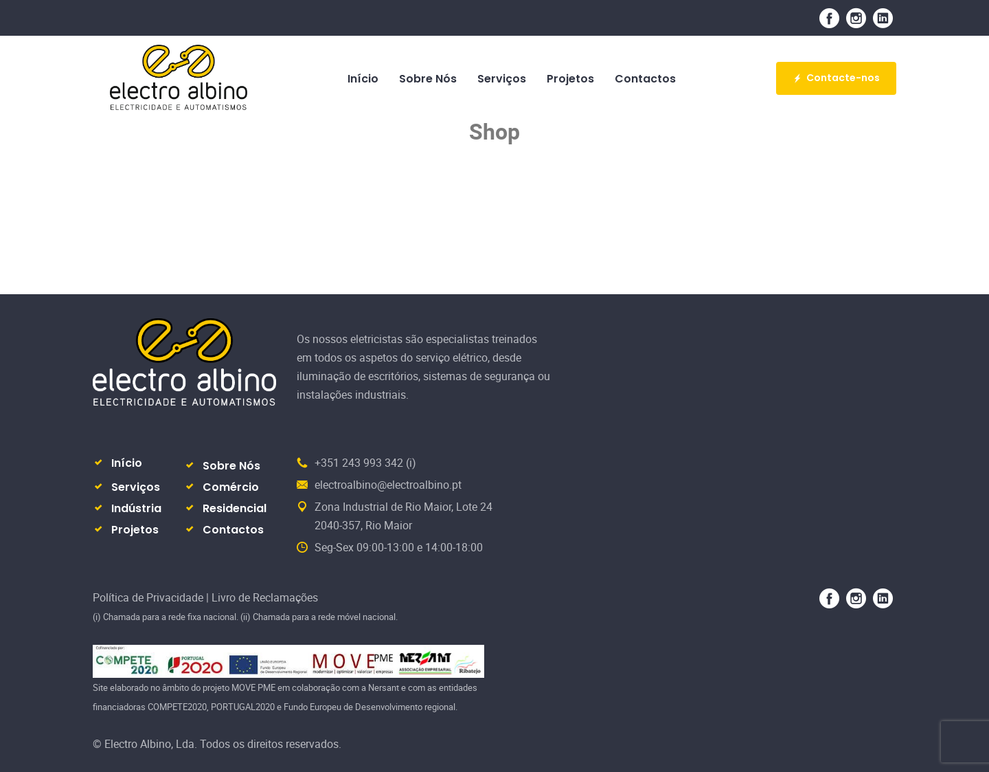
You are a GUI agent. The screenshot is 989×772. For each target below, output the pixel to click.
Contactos (233, 530)
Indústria (136, 508)
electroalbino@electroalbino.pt (388, 484)
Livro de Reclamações (265, 597)
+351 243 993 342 (359, 462)
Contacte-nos (836, 78)
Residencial (234, 508)
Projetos (135, 530)
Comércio (231, 487)
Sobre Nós (231, 466)
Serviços (135, 487)
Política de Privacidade (149, 597)
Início (126, 463)
